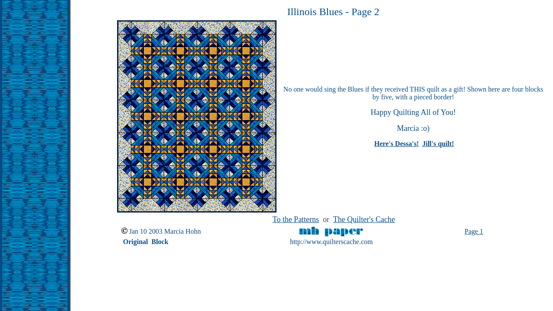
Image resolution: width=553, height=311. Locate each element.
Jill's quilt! (438, 143)
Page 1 (473, 231)
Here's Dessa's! (396, 143)
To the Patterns (296, 219)
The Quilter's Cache (364, 219)
